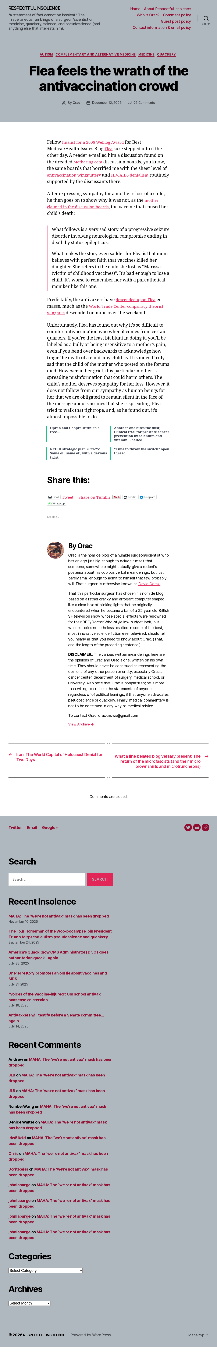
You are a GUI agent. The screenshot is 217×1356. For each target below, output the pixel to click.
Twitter (16, 836)
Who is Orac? (148, 15)
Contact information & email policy (162, 28)
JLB (11, 1084)
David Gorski (149, 585)
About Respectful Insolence (167, 9)
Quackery (171, 56)
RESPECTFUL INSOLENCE (38, 8)
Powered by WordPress (95, 1344)
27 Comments (145, 104)
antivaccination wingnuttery (77, 176)
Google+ (54, 836)
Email (34, 836)
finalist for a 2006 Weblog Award (96, 144)
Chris (13, 1162)
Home (135, 9)
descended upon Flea (138, 301)
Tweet (68, 498)
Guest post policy (176, 21)
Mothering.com (90, 163)
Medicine (149, 56)
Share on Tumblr (98, 498)
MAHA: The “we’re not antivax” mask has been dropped (58, 925)
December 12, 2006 (106, 104)
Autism (43, 56)
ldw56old (17, 1147)
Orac (75, 104)
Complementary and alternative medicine (95, 56)
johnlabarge (19, 1194)
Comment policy (177, 15)
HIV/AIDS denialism (139, 176)
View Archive (81, 726)
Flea (109, 150)
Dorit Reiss (18, 1178)
